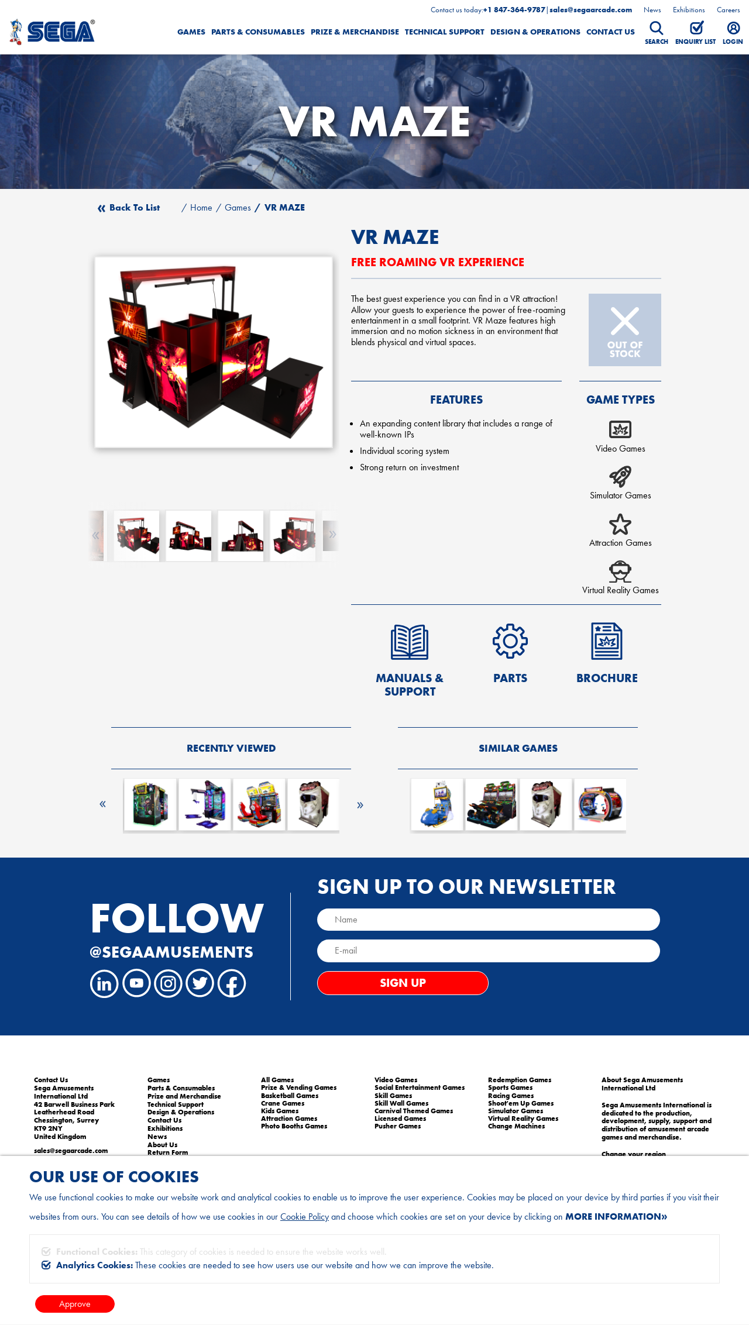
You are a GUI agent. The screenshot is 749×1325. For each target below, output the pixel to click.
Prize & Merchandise (355, 31)
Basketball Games (289, 1095)
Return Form (167, 1152)
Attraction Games (289, 1118)
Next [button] (360, 800)
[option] (214, 352)
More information (613, 1216)
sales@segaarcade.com (590, 10)
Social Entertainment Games (419, 1087)
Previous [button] (102, 803)
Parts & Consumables (258, 31)
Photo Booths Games (294, 1126)
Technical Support (445, 31)
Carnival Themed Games (413, 1111)
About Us (162, 1145)
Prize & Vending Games (298, 1087)
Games (191, 31)
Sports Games (510, 1087)
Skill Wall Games (401, 1103)
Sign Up (403, 982)
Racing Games (511, 1095)
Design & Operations (535, 31)
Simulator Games (515, 1111)
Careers (728, 10)
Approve (75, 1304)
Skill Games (393, 1095)
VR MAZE (284, 207)
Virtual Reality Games (523, 1118)
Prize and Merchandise (184, 1096)
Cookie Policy (304, 1216)
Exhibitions (689, 10)
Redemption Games (519, 1080)
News (652, 10)
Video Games (395, 1080)
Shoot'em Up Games (521, 1103)
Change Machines (516, 1126)
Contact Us (610, 31)
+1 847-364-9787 (514, 10)
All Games (277, 1080)
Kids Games (279, 1111)
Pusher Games (397, 1126)
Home (201, 207)
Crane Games (282, 1103)
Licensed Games (400, 1118)
